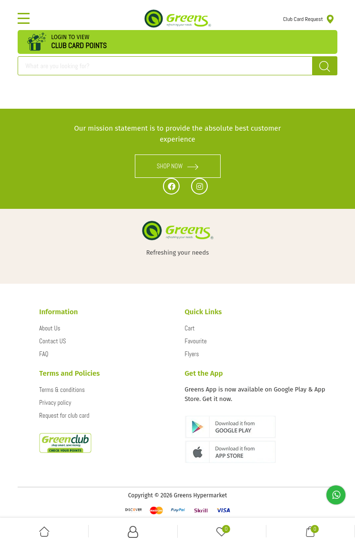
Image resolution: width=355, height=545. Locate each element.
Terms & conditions (62, 390)
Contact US (52, 341)
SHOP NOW (178, 166)
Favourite (196, 341)
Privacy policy (55, 403)
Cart (190, 328)
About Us (49, 328)
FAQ (43, 354)
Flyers (192, 354)
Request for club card (64, 415)
